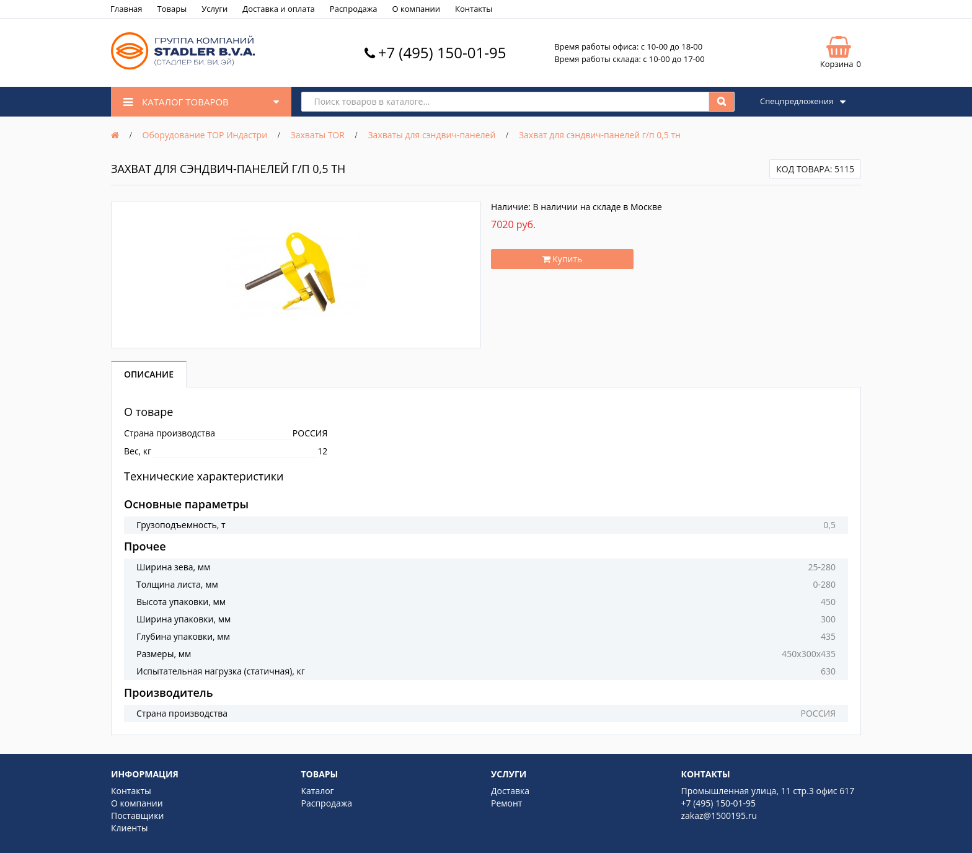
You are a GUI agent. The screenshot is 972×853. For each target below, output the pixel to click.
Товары (172, 8)
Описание (149, 374)
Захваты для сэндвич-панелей (431, 135)
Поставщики (137, 815)
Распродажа (354, 8)
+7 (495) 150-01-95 (442, 52)
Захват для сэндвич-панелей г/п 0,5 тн (600, 135)
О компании (416, 8)
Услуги (214, 8)
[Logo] (183, 67)
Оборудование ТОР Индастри (205, 135)
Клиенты (129, 828)
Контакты (473, 8)
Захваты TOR (318, 135)
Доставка (510, 791)
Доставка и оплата (278, 8)
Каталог (317, 791)
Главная (126, 8)
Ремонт (506, 803)
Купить (562, 259)
